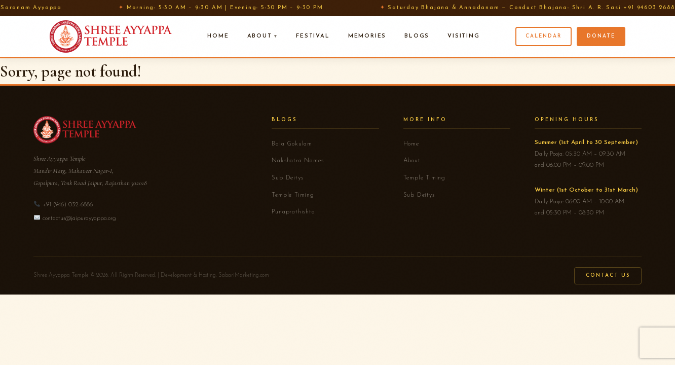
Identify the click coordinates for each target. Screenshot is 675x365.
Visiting (463, 36)
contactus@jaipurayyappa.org (79, 218)
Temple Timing (293, 195)
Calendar (543, 36)
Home (218, 36)
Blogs (416, 36)
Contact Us (608, 275)
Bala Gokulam (292, 144)
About (259, 36)
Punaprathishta (293, 212)
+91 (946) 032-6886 (68, 205)
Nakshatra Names (297, 161)
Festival (312, 36)
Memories (367, 36)
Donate (601, 36)
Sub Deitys (287, 178)
